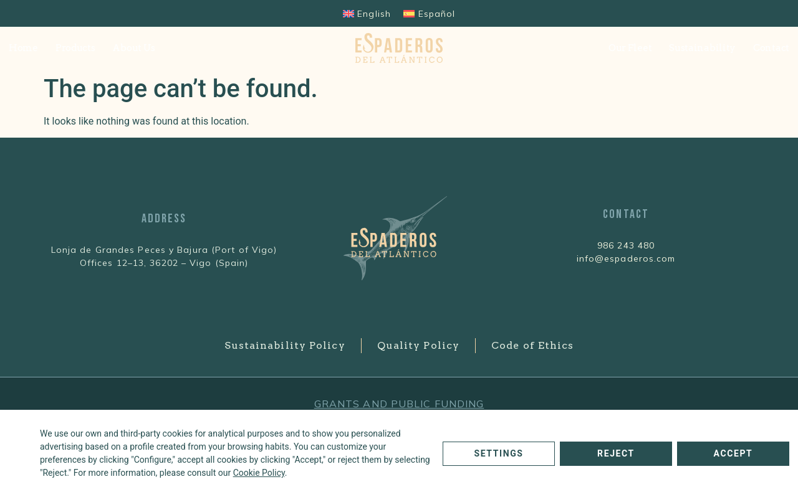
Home (23, 48)
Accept (733, 453)
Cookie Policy (259, 473)
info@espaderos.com (626, 258)
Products (75, 48)
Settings (498, 453)
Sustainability (702, 48)
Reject (616, 453)
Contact (771, 48)
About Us (133, 48)
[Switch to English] (367, 13)
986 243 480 (626, 245)
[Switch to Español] (429, 13)
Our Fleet (629, 48)
